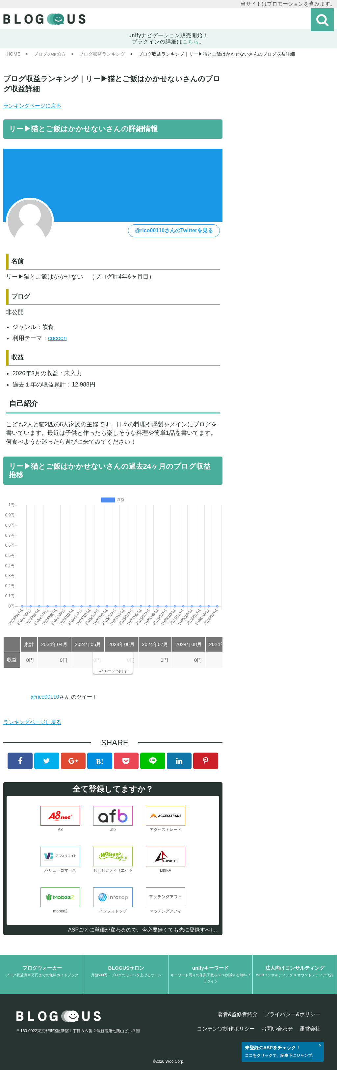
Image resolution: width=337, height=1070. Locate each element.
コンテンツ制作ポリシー (226, 1029)
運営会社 (310, 1029)
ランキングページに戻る (32, 106)
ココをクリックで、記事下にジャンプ (278, 1055)
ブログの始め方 (50, 54)
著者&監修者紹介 (238, 1014)
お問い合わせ (277, 1029)
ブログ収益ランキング (102, 54)
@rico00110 (45, 697)
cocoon (57, 338)
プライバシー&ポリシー (292, 1014)
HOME (13, 54)
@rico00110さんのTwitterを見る (174, 230)
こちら (190, 41)
